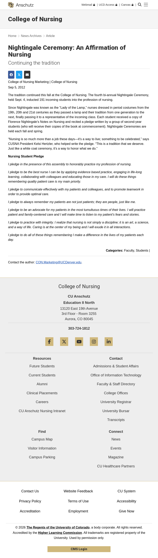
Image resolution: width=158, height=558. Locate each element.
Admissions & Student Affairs (116, 366)
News (116, 439)
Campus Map (42, 439)
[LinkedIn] (109, 347)
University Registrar (115, 402)
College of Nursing (35, 19)
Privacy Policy (30, 501)
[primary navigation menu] (146, 5)
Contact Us (30, 491)
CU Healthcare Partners (116, 466)
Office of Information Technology (116, 375)
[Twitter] (64, 347)
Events (116, 448)
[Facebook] (49, 347)
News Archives (31, 36)
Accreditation (30, 511)
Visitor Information (42, 448)
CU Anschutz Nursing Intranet (42, 411)
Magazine (116, 457)
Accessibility (126, 501)
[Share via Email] (27, 75)
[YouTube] (79, 347)
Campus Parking (42, 457)
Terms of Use (78, 501)
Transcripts (116, 420)
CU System (127, 491)
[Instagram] (94, 347)
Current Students (42, 375)
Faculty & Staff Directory (116, 384)
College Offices (116, 393)
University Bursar (115, 411)
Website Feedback (78, 491)
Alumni (42, 384)
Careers (42, 402)
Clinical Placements (42, 393)
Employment (78, 511)
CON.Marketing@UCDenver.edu (58, 262)
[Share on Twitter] (19, 75)
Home (12, 36)
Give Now (126, 511)
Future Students (42, 366)
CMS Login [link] (79, 549)
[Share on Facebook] (11, 75)
